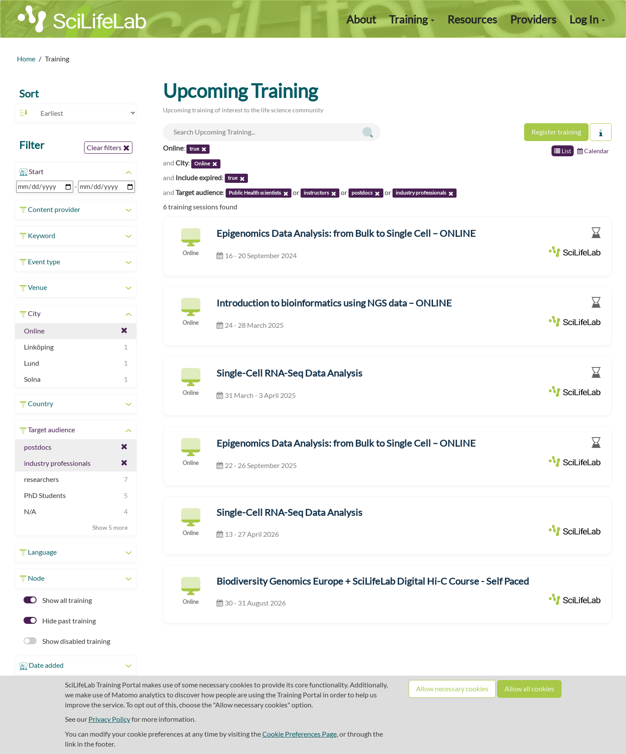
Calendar (593, 151)
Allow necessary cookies (452, 688)
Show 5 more (110, 527)
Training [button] (411, 19)
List (562, 151)
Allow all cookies (529, 688)
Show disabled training (67, 641)
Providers (533, 19)
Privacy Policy (109, 719)
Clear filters (108, 147)
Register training (556, 132)
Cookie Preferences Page (299, 734)
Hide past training (60, 620)
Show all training (58, 600)
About (361, 19)
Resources (472, 19)
